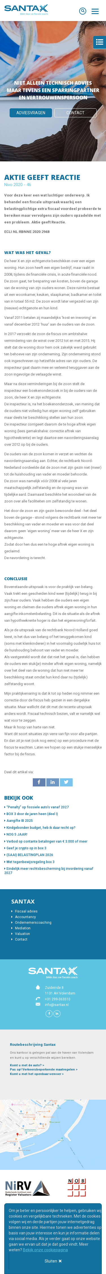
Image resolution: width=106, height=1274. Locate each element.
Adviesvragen (30, 113)
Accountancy (23, 917)
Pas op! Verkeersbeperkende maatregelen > (43, 1069)
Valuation (20, 934)
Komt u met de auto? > (27, 1065)
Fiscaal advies (24, 911)
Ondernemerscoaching (31, 923)
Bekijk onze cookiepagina (45, 1250)
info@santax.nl (57, 1005)
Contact (75, 113)
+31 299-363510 (57, 999)
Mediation (21, 928)
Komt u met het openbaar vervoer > (37, 1074)
